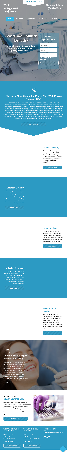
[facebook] (45, 438)
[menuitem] (10, 19)
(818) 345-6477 (11, 11)
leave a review (16, 378)
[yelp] (48, 438)
